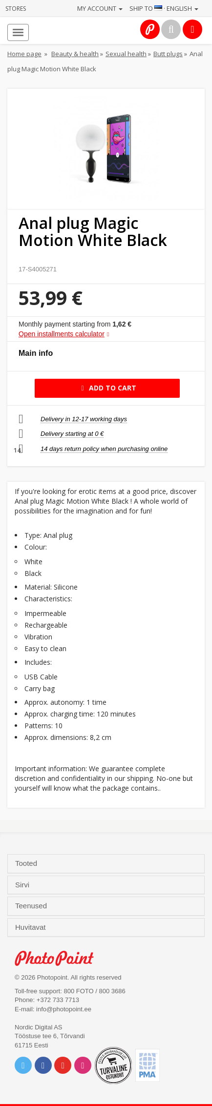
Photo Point (59, 958)
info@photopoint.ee (63, 1009)
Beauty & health (75, 53)
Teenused (32, 906)
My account (100, 8)
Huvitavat (31, 927)
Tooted (27, 863)
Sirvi (23, 885)
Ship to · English (163, 8)
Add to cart (107, 387)
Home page (24, 53)
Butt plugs (168, 53)
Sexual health (126, 53)
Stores (15, 8)
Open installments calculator (62, 334)
